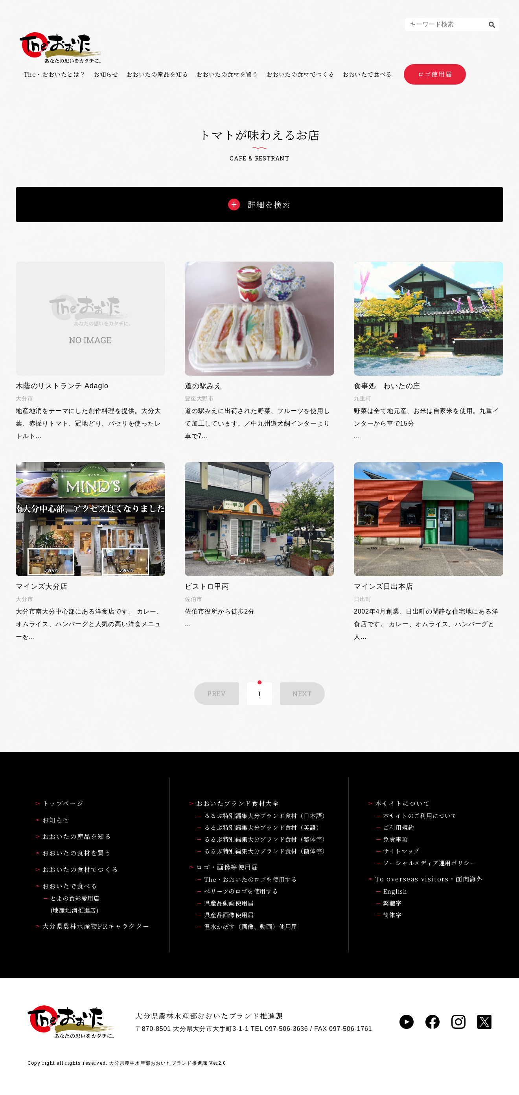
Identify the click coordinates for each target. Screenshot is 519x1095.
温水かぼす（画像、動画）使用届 (250, 926)
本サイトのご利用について (420, 815)
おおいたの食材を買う (227, 74)
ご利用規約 (398, 827)
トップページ (60, 803)
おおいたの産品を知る (157, 74)
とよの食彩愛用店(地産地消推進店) (75, 904)
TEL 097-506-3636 (279, 1028)
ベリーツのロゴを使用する (241, 891)
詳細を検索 (259, 204)
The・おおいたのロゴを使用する (250, 879)
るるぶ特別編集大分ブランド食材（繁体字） (266, 839)
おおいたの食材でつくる (300, 74)
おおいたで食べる (367, 74)
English (395, 891)
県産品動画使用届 (229, 903)
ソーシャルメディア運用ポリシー (429, 863)
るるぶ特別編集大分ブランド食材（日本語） (266, 815)
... (428, 350)
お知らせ (106, 74)
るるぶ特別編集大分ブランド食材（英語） (263, 827)
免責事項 (395, 839)
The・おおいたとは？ (55, 74)
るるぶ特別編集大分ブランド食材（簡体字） (266, 851)
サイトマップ (401, 851)
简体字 (392, 915)
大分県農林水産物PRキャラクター (93, 926)
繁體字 (392, 903)
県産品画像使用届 (229, 915)
